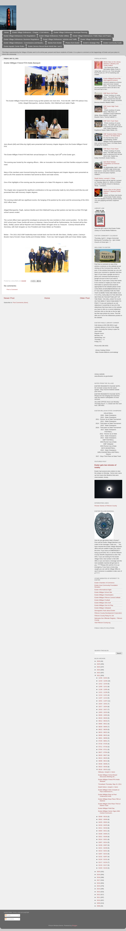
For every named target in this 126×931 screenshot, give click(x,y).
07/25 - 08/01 (103, 741)
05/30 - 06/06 (103, 764)
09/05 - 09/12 (103, 724)
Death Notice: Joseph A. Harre (108, 787)
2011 (98, 897)
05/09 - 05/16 (103, 816)
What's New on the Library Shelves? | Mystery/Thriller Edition (112, 191)
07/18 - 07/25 (103, 744)
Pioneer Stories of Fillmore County (105, 506)
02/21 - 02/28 (103, 848)
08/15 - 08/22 (103, 732)
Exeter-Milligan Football (102, 600)
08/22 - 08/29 (103, 729)
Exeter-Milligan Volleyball (102, 608)
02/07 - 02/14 (103, 854)
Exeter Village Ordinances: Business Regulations (21, 39)
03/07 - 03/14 (103, 842)
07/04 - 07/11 (103, 749)
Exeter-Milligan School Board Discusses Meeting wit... (107, 775)
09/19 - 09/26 (103, 718)
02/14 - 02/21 (103, 851)
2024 (98, 667)
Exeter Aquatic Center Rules (14, 46)
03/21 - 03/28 (103, 836)
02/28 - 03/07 (103, 845)
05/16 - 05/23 (103, 769)
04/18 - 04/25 (103, 825)
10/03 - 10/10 (103, 712)
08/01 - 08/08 (103, 738)
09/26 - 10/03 (103, 715)
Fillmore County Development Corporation (108, 613)
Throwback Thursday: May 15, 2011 (110, 784)
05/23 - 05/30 (103, 766)
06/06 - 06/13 (103, 761)
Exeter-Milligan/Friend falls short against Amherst (112, 79)
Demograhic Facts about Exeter (104, 610)
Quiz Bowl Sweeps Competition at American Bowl (111, 163)
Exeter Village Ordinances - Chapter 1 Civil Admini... (31, 32)
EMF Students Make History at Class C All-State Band (112, 135)
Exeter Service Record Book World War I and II (45, 46)
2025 (98, 664)
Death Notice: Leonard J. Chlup (104, 178)
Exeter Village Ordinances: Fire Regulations (19, 36)
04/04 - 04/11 (103, 831)
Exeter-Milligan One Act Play (103, 605)
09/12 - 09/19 (103, 721)
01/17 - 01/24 (103, 862)
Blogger (74, 925)
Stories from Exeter (55, 43)
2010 (98, 900)
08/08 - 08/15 (103, 735)
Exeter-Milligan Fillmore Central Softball (107, 597)
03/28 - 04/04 (103, 834)
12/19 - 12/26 (103, 681)
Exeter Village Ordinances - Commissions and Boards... (24, 43)
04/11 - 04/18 (103, 828)
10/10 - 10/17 (103, 709)
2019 (98, 874)
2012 (98, 894)
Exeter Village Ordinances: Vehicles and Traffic (60, 39)
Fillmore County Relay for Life (104, 615)
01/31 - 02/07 (103, 856)
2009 (98, 903)
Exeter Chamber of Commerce (104, 583)
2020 (98, 871)
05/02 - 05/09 (103, 819)
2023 (98, 670)
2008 (98, 906)
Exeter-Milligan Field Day (106, 808)
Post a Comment (12, 289)
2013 (98, 892)
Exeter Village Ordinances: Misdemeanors (96, 39)
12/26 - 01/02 (103, 678)
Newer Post (9, 298)
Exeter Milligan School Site (103, 592)
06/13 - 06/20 (103, 758)
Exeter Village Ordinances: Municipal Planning (70, 32)
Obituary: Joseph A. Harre (106, 772)
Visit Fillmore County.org (102, 622)
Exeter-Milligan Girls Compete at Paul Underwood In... (108, 790)
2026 (98, 661)
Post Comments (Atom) (20, 302)
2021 (98, 675)
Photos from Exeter (72, 43)
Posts (8, 915)
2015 (98, 886)
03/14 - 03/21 (103, 839)
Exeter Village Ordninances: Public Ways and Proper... (92, 36)
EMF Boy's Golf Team (110, 93)
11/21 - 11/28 (103, 692)
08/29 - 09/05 (103, 726)
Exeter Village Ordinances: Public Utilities (54, 36)
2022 (98, 672)
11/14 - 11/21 (103, 695)
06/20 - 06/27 (103, 755)
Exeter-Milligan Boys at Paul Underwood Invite (107, 795)
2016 (98, 883)
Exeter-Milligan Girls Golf (102, 603)
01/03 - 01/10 (103, 868)
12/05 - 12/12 (103, 686)
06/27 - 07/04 (103, 752)
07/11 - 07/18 (103, 746)
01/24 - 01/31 (103, 859)
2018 (98, 877)
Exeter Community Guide (112, 43)
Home (6, 32)
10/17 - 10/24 (103, 706)
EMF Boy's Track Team (110, 149)
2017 (98, 880)
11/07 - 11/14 (103, 698)
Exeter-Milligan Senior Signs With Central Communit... (109, 812)
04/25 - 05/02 (103, 822)
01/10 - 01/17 (103, 865)
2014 (98, 889)
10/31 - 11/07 (103, 701)
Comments (9, 919)
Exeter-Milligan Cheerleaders (103, 595)
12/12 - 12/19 (103, 684)
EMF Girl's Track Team (110, 121)
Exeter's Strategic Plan (91, 43)
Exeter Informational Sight (102, 589)
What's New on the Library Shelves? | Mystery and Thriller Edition (112, 63)
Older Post (85, 298)
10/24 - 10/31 (103, 704)
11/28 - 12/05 (103, 689)
